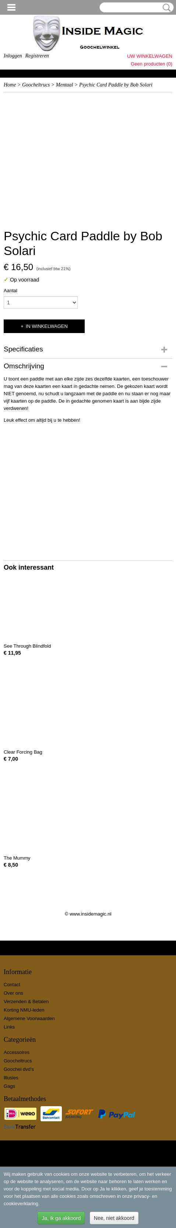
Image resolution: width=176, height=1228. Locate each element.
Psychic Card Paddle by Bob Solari (115, 85)
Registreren (37, 56)
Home (10, 85)
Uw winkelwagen (149, 56)
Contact (12, 984)
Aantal (10, 290)
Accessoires (16, 1052)
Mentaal (64, 85)
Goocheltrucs (36, 85)
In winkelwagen (47, 326)
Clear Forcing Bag (23, 752)
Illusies (11, 1077)
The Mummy (17, 858)
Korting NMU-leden (24, 1010)
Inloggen (13, 56)
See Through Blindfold (27, 646)
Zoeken (165, 7)
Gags (9, 1086)
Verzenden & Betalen (26, 1001)
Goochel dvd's (19, 1069)
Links (9, 1027)
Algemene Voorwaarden (29, 1018)
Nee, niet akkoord (114, 1218)
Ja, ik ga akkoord (61, 1218)
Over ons (13, 993)
